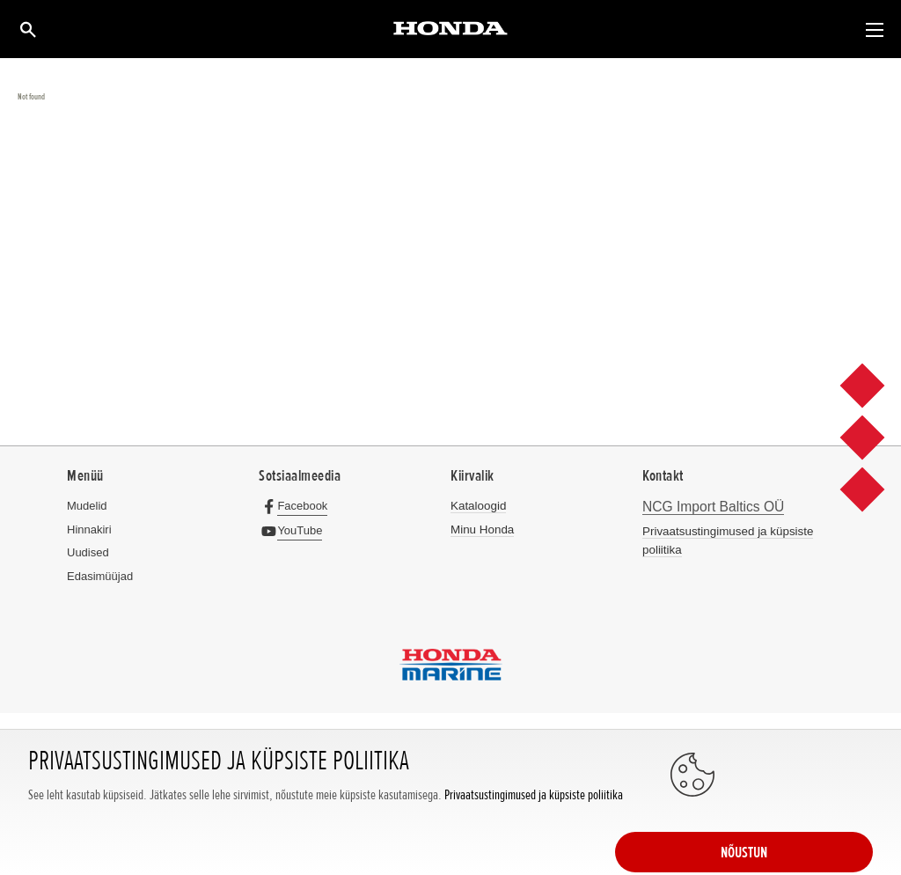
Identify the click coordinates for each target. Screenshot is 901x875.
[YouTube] (294, 530)
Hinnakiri (89, 529)
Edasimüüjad (100, 576)
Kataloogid (477, 505)
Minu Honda (481, 529)
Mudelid (87, 505)
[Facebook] (296, 505)
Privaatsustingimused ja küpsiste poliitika (533, 846)
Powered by (451, 772)
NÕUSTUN (803, 828)
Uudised (88, 552)
